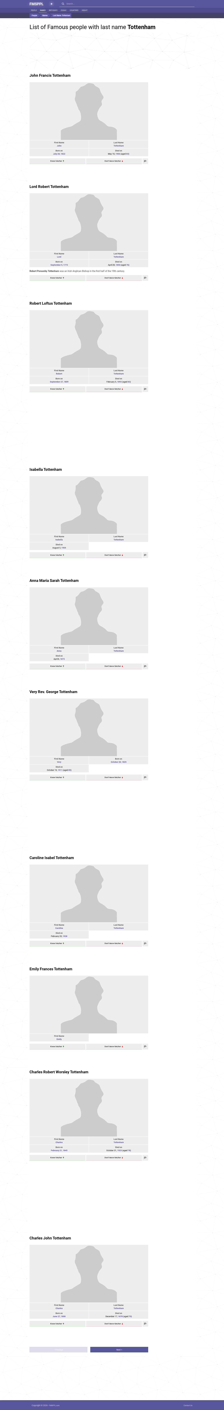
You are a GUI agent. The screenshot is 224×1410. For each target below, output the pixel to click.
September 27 (56, 382)
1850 (118, 265)
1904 (63, 548)
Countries (74, 10)
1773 (65, 265)
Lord (59, 257)
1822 (63, 154)
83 (127, 154)
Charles (59, 1142)
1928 (65, 936)
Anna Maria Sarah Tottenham (54, 580)
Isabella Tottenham (46, 469)
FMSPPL (37, 4)
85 (69, 770)
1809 (66, 382)
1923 (119, 1150)
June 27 (56, 1316)
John (59, 146)
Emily (59, 1039)
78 (129, 1150)
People (34, 10)
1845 (65, 1150)
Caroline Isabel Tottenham (52, 858)
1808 (63, 1316)
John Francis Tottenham (50, 75)
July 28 (56, 154)
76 (127, 265)
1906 (117, 154)
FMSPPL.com (54, 1406)
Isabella (59, 540)
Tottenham (119, 146)
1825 (124, 762)
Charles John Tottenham (50, 1238)
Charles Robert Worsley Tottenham (59, 1072)
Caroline (59, 928)
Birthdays (53, 10)
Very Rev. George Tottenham (53, 692)
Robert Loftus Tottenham (51, 303)
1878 (120, 1316)
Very (59, 762)
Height (85, 10)
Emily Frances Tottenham (51, 969)
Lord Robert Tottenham (49, 186)
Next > (119, 1350)
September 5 (56, 265)
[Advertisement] (112, 51)
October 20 (116, 762)
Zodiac (63, 10)
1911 (60, 770)
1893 (119, 382)
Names (43, 10)
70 (130, 1316)
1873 (62, 659)
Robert (59, 374)
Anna (59, 651)
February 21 (56, 1150)
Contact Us (188, 1406)
